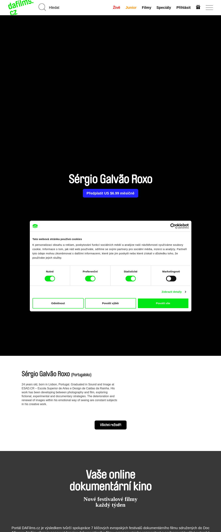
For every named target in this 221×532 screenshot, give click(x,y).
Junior (130, 8)
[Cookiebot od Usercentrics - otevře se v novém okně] (173, 226)
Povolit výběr (110, 303)
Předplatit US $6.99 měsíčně (110, 193)
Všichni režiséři (110, 425)
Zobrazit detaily (172, 291)
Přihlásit (183, 8)
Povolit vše (163, 303)
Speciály (163, 8)
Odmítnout (58, 303)
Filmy (146, 8)
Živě (116, 8)
